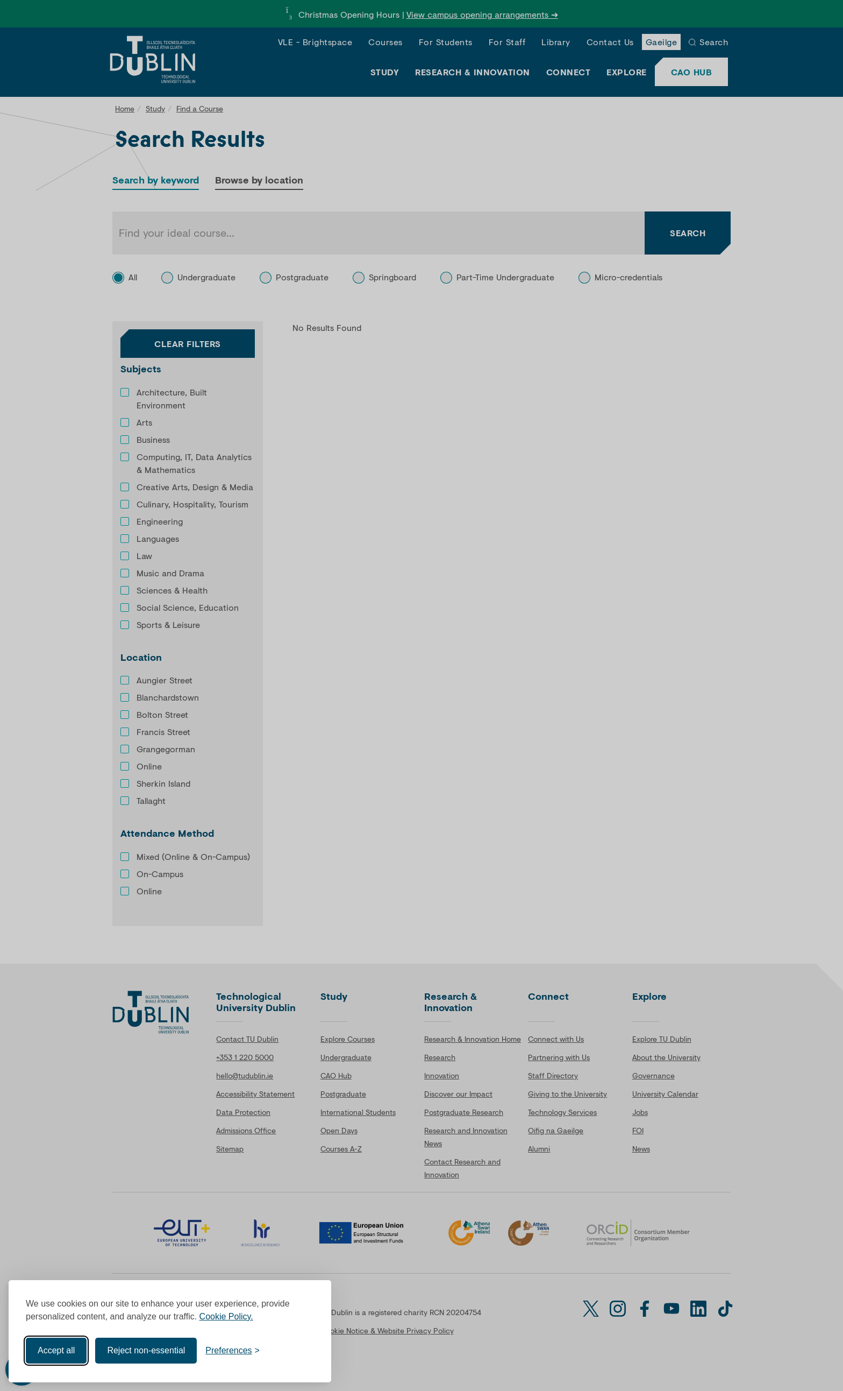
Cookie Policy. (226, 1316)
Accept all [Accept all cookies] (56, 1350)
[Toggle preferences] (232, 1350)
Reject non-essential (146, 1350)
